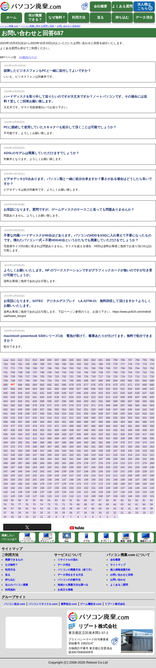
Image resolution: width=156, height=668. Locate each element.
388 (49, 442)
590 (108, 401)
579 (35, 405)
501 (144, 417)
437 (152, 430)
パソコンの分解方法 (69, 579)
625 (5, 397)
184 (5, 483)
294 (123, 459)
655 (93, 389)
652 (115, 389)
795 (144, 360)
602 (20, 401)
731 (152, 372)
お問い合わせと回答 (121, 574)
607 (137, 397)
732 (144, 372)
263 (42, 467)
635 (86, 393)
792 (13, 364)
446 (86, 430)
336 (123, 450)
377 (130, 442)
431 (42, 434)
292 (137, 459)
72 (56, 504)
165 (144, 483)
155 (64, 488)
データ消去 (144, 17)
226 (5, 475)
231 (123, 471)
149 (108, 488)
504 (123, 417)
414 (13, 438)
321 (79, 455)
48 (78, 508)
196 (71, 479)
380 (108, 442)
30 (56, 512)
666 (13, 389)
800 (108, 360)
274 (115, 463)
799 (115, 360)
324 (57, 455)
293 (130, 459)
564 (144, 405)
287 (20, 463)
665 (20, 389)
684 (35, 384)
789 (35, 364)
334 (137, 450)
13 (26, 516)
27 (78, 512)
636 (79, 393)
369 (35, 446)
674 (108, 384)
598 (49, 401)
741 (79, 372)
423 (101, 434)
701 (64, 380)
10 (48, 516)
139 (27, 492)
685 (27, 384)
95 (41, 500)
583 (5, 405)
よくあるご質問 (119, 584)
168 (123, 483)
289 (5, 463)
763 (71, 368)
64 (114, 504)
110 (86, 496)
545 (130, 409)
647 (152, 389)
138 (35, 492)
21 (122, 512)
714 (123, 376)
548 (108, 409)
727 (27, 376)
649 (137, 389)
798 (123, 360)
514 (49, 417)
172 (93, 483)
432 (35, 434)
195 (79, 479)
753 (144, 368)
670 (137, 384)
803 (86, 360)
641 (42, 393)
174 (79, 483)
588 (123, 401)
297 (101, 459)
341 (86, 450)
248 (152, 467)
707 (20, 380)
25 (92, 512)
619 (49, 397)
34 (26, 512)
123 (144, 492)
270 (144, 463)
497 (20, 422)
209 (130, 475)
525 (123, 413)
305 (42, 459)
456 (13, 430)
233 (108, 471)
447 (79, 430)
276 (101, 463)
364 (71, 446)
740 (86, 372)
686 (20, 384)
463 (115, 426)
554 (64, 409)
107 (108, 496)
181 (27, 483)
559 (27, 409)
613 (93, 397)
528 (101, 413)
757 (115, 368)
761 (86, 368)
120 (13, 496)
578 (42, 405)
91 (70, 500)
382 (93, 442)
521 (152, 413)
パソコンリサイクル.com (42, 604)
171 (101, 483)
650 (130, 389)
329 (20, 455)
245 (20, 471)
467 (86, 426)
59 (151, 504)
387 (57, 442)
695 (108, 380)
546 (123, 409)
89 (85, 500)
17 (151, 512)
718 (93, 376)
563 (152, 405)
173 (86, 483)
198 (57, 479)
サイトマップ (117, 564)
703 (49, 380)
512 (64, 417)
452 (42, 430)
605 (152, 397)
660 (57, 389)
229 (137, 471)
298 (93, 459)
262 (49, 467)
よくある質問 (122, 6)
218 (64, 475)
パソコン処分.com (14, 604)
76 (26, 504)
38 (151, 508)
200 (42, 479)
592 (93, 401)
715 (115, 376)
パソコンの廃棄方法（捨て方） (75, 569)
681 (57, 384)
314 (130, 455)
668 (152, 384)
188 (130, 479)
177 (57, 483)
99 (12, 500)
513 (57, 417)
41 (129, 508)
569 (108, 405)
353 (152, 446)
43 (114, 508)
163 (5, 488)
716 (108, 376)
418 (137, 434)
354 (144, 446)
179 (42, 483)
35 (19, 512)
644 (20, 393)
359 (108, 446)
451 (49, 430)
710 (152, 376)
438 (144, 430)
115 (49, 496)
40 (136, 508)
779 (108, 364)
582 (13, 405)
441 (123, 430)
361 (93, 446)
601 (27, 401)
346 (49, 450)
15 (12, 516)
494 (42, 422)
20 (129, 512)
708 (13, 380)
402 (101, 438)
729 (13, 376)
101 (152, 496)
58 (5, 508)
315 (123, 455)
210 (123, 475)
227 (152, 471)
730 (5, 376)
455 (20, 430)
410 (42, 438)
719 (86, 376)
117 (35, 496)
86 (107, 500)
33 (34, 512)
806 (64, 360)
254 (108, 467)
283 (49, 463)
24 (100, 512)
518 (20, 417)
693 (123, 380)
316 (115, 455)
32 (41, 512)
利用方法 (78, 17)
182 (20, 483)
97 (26, 500)
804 (79, 360)
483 (123, 422)
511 (71, 417)
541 (5, 413)
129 (101, 492)
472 (49, 426)
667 (5, 389)
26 (85, 512)
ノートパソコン (27, 537)
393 (13, 442)
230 (130, 471)
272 (130, 463)
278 (86, 463)
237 (79, 471)
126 (123, 492)
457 (5, 430)
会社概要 (100, 6)
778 (115, 364)
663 (35, 389)
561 (13, 409)
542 (152, 409)
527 (108, 413)
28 (70, 512)
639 (57, 393)
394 (5, 442)
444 (101, 430)
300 (79, 459)
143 (152, 488)
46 (92, 508)
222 (35, 475)
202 (27, 479)
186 (144, 479)
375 (144, 442)
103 (137, 496)
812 (20, 360)
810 (35, 360)
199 (49, 479)
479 (152, 422)
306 (35, 459)
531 (79, 413)
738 (101, 372)
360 (101, 446)
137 (42, 492)
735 (123, 372)
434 (20, 434)
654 (101, 389)
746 (42, 372)
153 (79, 488)
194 (86, 479)
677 (86, 384)
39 (144, 508)
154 (71, 488)
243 (35, 471)
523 (137, 413)
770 (20, 368)
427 (71, 434)
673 (115, 384)
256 (93, 467)
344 (64, 450)
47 (85, 508)
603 (13, 401)
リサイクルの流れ (68, 559)
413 (20, 438)
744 (57, 372)
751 (5, 372)
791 (20, 364)
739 (93, 372)
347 (42, 450)
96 (34, 500)
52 (48, 508)
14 (19, 516)
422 (108, 434)
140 (20, 492)
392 (20, 442)
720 (79, 376)
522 (144, 413)
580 (27, 405)
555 (57, 409)
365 (64, 446)
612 (101, 397)
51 (56, 508)
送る (100, 17)
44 (107, 508)
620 (42, 397)
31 (48, 512)
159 (35, 488)
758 (108, 368)
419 (130, 434)
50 (63, 508)
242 (42, 471)
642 (35, 393)
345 (57, 450)
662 (42, 389)
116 (42, 496)
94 (48, 500)
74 (41, 504)
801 (101, 360)
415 (5, 438)
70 (70, 504)
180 (35, 483)
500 (152, 417)
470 (64, 426)
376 (137, 442)
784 (71, 364)
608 (130, 397)
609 (123, 397)
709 (5, 380)
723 (57, 376)
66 (100, 504)
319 (93, 455)
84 (122, 500)
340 (93, 450)
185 (152, 479)
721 (71, 376)
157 (49, 488)
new (5, 360)
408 (57, 438)
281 (64, 463)
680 (64, 384)
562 (5, 409)
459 (144, 426)
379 (115, 442)
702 (57, 380)
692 (130, 380)
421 (115, 434)
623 (20, 397)
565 (137, 405)
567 (123, 405)
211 (115, 475)
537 (35, 413)
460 (137, 426)
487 (93, 422)
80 (151, 500)
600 (35, 401)
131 (86, 492)
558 (35, 409)
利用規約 (10, 589)
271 (137, 463)
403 (93, 438)
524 (130, 413)
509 (86, 417)
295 (115, 459)
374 (152, 442)
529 (93, 413)
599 (42, 401)
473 (42, 426)
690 (144, 380)
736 (115, 372)
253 (115, 467)
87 (100, 500)
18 (144, 512)
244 (27, 471)
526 (115, 413)
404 (86, 438)
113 (64, 496)
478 (5, 426)
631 (115, 393)
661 (49, 389)
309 (13, 459)
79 (5, 504)
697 (93, 380)
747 (35, 372)
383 (86, 442)
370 (27, 446)
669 (144, 384)
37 (5, 512)
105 (123, 496)
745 (49, 372)
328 (27, 455)
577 (49, 405)
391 (27, 442)
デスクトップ (47, 537)
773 (152, 364)
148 (115, 488)
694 (115, 380)
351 (13, 450)
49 (70, 508)
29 (63, 512)
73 (48, 504)
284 (42, 463)
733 (137, 372)
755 (130, 368)
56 (19, 508)
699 (79, 380)
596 (64, 401)
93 (56, 500)
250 (137, 467)
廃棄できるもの (14, 559)
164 (152, 483)
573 (79, 405)
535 (49, 413)
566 (130, 405)
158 (42, 488)
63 (122, 504)
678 (79, 384)
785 (64, 364)
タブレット (106, 537)
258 (79, 467)
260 (64, 467)
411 (35, 438)
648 (144, 389)
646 (5, 393)
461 (130, 426)
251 (130, 467)
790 (27, 364)
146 (130, 488)
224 (20, 475)
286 (27, 463)
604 (5, 401)
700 (71, 380)
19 (136, 512)
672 (123, 384)
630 (123, 393)
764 (64, 368)
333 (144, 450)
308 (20, 459)
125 (130, 492)
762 (79, 368)
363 (79, 446)
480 (144, 422)
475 (27, 426)
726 (35, 376)
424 (93, 434)
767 (42, 368)
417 (144, 434)
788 (42, 364)
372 (13, 446)
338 (108, 450)
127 (115, 492)
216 (79, 475)
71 (63, 504)
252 (123, 467)
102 (144, 496)
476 (20, 426)
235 (93, 471)
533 (64, 413)
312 (144, 455)
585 (144, 401)
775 (137, 364)
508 (93, 417)
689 (152, 380)
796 (137, 360)
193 (93, 479)
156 (57, 488)
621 (35, 397)
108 (101, 496)
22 (114, 512)
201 (35, 479)
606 (144, 397)
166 (137, 483)
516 (35, 417)
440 (130, 430)
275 (108, 463)
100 (5, 500)
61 (136, 504)
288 (13, 463)
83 (129, 500)
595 (71, 401)
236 (86, 471)
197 (64, 479)
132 (79, 492)
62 (129, 504)
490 (71, 422)
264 (35, 467)
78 (12, 504)
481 (137, 422)
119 (20, 496)
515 (42, 417)
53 (41, 508)
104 (130, 496)
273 (123, 463)
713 (130, 376)
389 (42, 442)
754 (137, 368)
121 (5, 496)
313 (137, 455)
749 (20, 372)
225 (13, 475)
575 (64, 405)
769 (27, 368)
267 (13, 467)
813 (13, 360)
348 (35, 450)
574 (71, 405)
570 (101, 405)
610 (115, 397)
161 (20, 488)
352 (5, 450)
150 (101, 488)
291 (144, 459)
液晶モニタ (145, 537)
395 (152, 438)
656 (86, 389)
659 (64, 389)
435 (13, 434)
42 (122, 508)
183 (13, 483)
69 (78, 504)
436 (5, 434)
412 (27, 438)
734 (130, 372)
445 (93, 430)
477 (13, 426)
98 (19, 500)
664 (27, 389)
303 (57, 459)
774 (144, 364)
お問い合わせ (117, 579)
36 (12, 512)
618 (57, 397)
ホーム (11, 17)
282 (57, 463)
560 (20, 409)
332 (152, 450)
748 (27, 372)
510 (79, 417)
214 (93, 475)
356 (130, 446)
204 (13, 479)
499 (5, 422)
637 (71, 393)
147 (123, 488)
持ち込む (122, 17)
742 (71, 372)
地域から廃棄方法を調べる (73, 584)
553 (71, 409)
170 (108, 483)
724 (49, 376)
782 (86, 364)
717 (101, 376)
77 (19, 504)
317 (108, 455)
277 (93, 463)
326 (42, 455)
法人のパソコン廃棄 (16, 584)
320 (86, 455)
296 (108, 459)
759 (101, 368)
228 (144, 471)
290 (152, 459)
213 (101, 475)
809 (42, 360)
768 (35, 368)
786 (57, 364)
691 (137, 380)
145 (137, 488)
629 (130, 393)
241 (49, 471)
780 (101, 364)
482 (130, 422)
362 (86, 446)
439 (137, 430)
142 (5, 492)
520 (5, 417)
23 (107, 512)
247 (5, 471)
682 (49, 384)
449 (64, 430)
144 (144, 488)
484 (115, 422)
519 (13, 417)
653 (108, 389)
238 (71, 471)
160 (27, 488)
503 (130, 417)
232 (115, 471)
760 (93, 368)
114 (57, 496)
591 (101, 401)
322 (71, 455)
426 (79, 434)
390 (35, 442)
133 (71, 492)
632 (108, 393)
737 (108, 372)
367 (49, 446)
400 (115, 438)
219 (57, 475)
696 (101, 380)
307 (27, 459)
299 (86, 459)
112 (71, 496)
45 (100, 508)
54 (34, 508)
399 (123, 438)
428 (64, 434)
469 (71, 426)
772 (5, 368)
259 (71, 467)
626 (152, 393)
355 (137, 446)
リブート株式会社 (115, 604)
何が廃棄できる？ (35, 17)
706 (27, 380)
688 (5, 384)
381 (101, 442)
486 (101, 422)
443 (108, 430)
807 (57, 360)
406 (71, 438)
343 (71, 450)
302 (64, 459)
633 (101, 393)
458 (152, 426)
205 (5, 479)
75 (34, 504)
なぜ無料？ (56, 17)
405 (79, 438)
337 (115, 450)
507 (101, 417)
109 (93, 496)
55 (26, 508)
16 (5, 516)
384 (79, 442)
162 (13, 488)
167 (130, 483)
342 (79, 450)
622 (27, 397)
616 (71, 397)
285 (35, 463)
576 (57, 405)
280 (71, 463)
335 (130, 450)
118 (27, 496)
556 (49, 409)
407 (64, 438)
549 (101, 409)
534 (57, 413)
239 (64, 471)
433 (27, 434)
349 (27, 450)
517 (27, 417)
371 (20, 446)
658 (71, 389)
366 (57, 446)
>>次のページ (28, 57)
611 (108, 397)
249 (144, 467)
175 (71, 483)
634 (93, 393)
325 (49, 455)
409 (49, 438)
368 (42, 446)
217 (71, 475)
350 (20, 450)
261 (57, 467)
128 (108, 492)
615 (79, 397)
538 (27, 413)
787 (49, 364)
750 (13, 372)
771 (13, 368)
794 (152, 360)
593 (86, 401)
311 (152, 455)
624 (13, 397)
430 (49, 434)
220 (49, 475)
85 (114, 500)
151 (93, 488)
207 (144, 475)
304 (49, 459)
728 (20, 376)
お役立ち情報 (65, 589)
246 (13, 471)
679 (71, 384)
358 (115, 446)
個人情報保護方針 (120, 569)
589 (115, 401)
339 (101, 450)
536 (42, 413)
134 (64, 492)
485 (108, 422)
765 (57, 368)
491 (64, 422)
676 (93, 384)
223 (27, 475)
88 (92, 500)
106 (115, 496)
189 (123, 479)
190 (115, 479)
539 (20, 413)
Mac (67, 537)
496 (27, 422)
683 (42, 384)
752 (152, 368)
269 (152, 463)
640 (49, 393)
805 (71, 360)
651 (123, 389)
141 (13, 492)
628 (137, 393)
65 (107, 504)
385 (71, 442)
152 (86, 488)
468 (79, 426)
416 (152, 434)
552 (79, 409)
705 (35, 380)
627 (144, 393)
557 (42, 409)
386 (64, 442)
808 (49, 360)
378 (123, 442)
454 (27, 430)
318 (101, 455)
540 (13, 413)
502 (137, 417)
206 (152, 475)
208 (137, 475)
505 (115, 417)
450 (57, 430)
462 (123, 426)
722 (64, 376)
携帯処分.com (69, 604)
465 (101, 426)
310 (5, 459)
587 (130, 401)
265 (27, 467)
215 (86, 475)
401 (108, 438)
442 (115, 430)
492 (57, 422)
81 (144, 500)
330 (13, 455)
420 (123, 434)
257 (86, 467)
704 (42, 380)
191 (108, 479)
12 (34, 516)
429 (57, 434)
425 (86, 434)
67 (92, 504)
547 (115, 409)
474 (35, 426)
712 (137, 376)
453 (35, 430)
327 (35, 455)
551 (86, 409)
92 (63, 500)
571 (93, 405)
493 (49, 422)
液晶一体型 (125, 537)
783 (79, 364)
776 (130, 364)
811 (27, 360)
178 (49, 483)
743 (64, 372)
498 (13, 422)
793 (5, 364)
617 (64, 397)
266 (20, 467)
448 (71, 430)
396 (144, 438)
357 (123, 446)
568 (115, 405)
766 (49, 368)
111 (79, 496)
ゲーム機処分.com (90, 604)
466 (93, 426)
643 (27, 393)
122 (152, 492)
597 (57, 401)
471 (57, 426)
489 (79, 422)
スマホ (86, 537)
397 (137, 438)
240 (57, 471)
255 (101, 467)
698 (86, 380)
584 (152, 401)
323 (64, 455)
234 (101, 471)
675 (101, 384)
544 (137, 409)
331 (5, 455)
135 (57, 492)
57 (12, 508)
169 (115, 483)
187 (137, 479)
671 (130, 384)
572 (86, 405)
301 (71, 459)
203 (20, 479)
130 (93, 492)
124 (137, 492)
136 (49, 492)
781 (93, 364)
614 (86, 397)
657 (79, 389)
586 (137, 401)
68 (85, 504)
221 (42, 475)
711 (144, 376)
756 (123, 368)
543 (144, 409)
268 (5, 467)
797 (130, 360)
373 (5, 446)
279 (79, 463)
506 (108, 417)
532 (71, 413)
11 (41, 516)
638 (64, 393)
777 (123, 364)
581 (20, 405)
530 (86, 413)
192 (101, 479)
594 (79, 401)
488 (86, 422)
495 (35, 422)
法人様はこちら (144, 6)
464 (108, 426)
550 (93, 409)
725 (42, 376)
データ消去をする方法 (70, 574)
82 (136, 500)
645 (13, 393)
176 (64, 483)
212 (108, 475)
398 (130, 438)
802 (93, 360)
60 (144, 504)
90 (78, 500)
